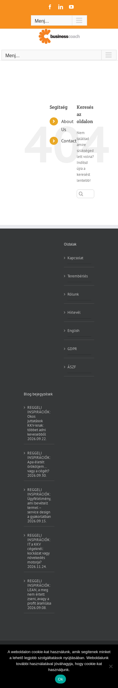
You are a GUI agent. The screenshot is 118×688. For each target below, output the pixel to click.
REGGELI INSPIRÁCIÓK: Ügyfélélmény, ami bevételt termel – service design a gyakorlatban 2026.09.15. (39, 505)
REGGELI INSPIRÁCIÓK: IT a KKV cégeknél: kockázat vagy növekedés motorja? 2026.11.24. (39, 551)
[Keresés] (81, 194)
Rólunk (73, 294)
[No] (111, 666)
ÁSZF (71, 366)
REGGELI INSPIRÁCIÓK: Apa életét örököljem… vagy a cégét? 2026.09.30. (39, 464)
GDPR (72, 348)
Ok (60, 679)
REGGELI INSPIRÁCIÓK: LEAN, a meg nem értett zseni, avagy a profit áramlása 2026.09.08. (39, 594)
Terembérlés (77, 276)
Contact (68, 141)
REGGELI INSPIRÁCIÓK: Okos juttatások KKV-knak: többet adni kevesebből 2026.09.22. (39, 423)
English (73, 330)
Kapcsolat (75, 258)
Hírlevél (74, 312)
